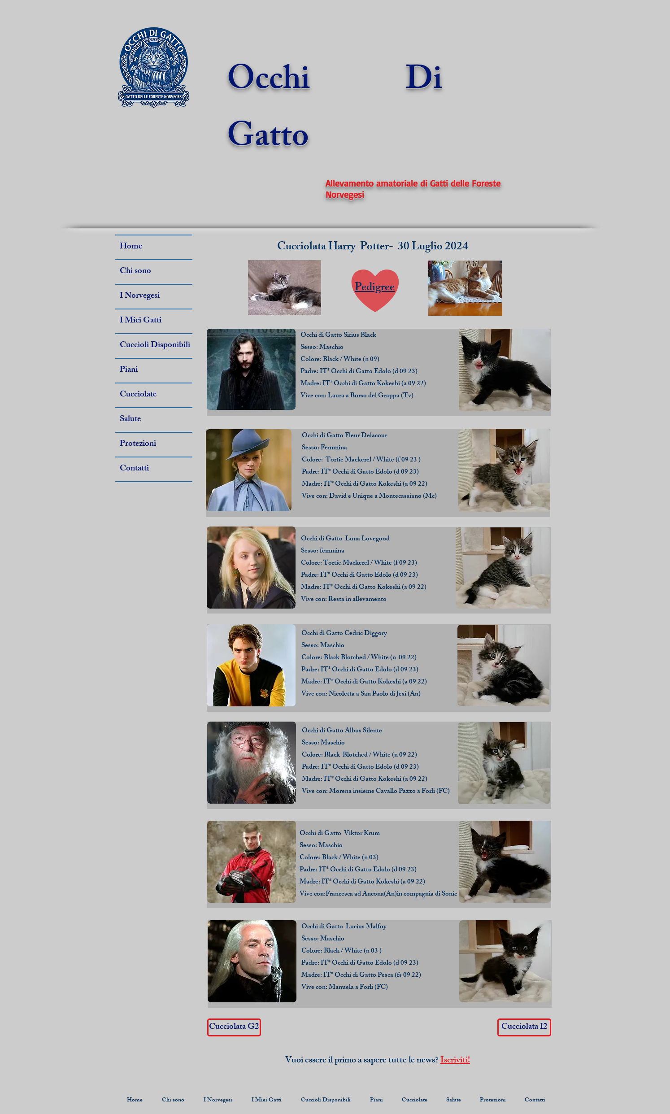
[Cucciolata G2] (234, 1027)
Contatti (134, 469)
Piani (129, 370)
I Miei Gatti (140, 321)
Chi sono (135, 271)
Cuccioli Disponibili (155, 345)
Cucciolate (138, 395)
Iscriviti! (455, 1061)
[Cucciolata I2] (524, 1027)
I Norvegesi (140, 296)
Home (131, 247)
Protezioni (138, 444)
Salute (130, 419)
